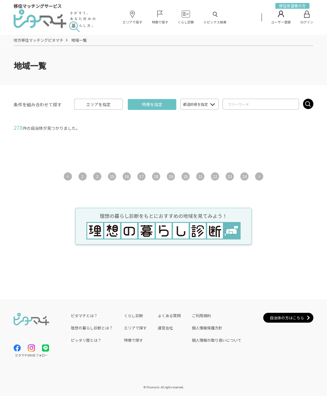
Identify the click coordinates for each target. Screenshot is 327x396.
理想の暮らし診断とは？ (92, 328)
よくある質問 (169, 315)
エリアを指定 (98, 104)
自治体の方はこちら (287, 317)
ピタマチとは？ (84, 315)
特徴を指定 (152, 104)
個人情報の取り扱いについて (216, 340)
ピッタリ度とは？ (86, 340)
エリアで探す (135, 328)
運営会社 (165, 328)
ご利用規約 (201, 315)
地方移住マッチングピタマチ (38, 40)
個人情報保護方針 (207, 328)
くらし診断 (133, 315)
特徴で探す (133, 340)
